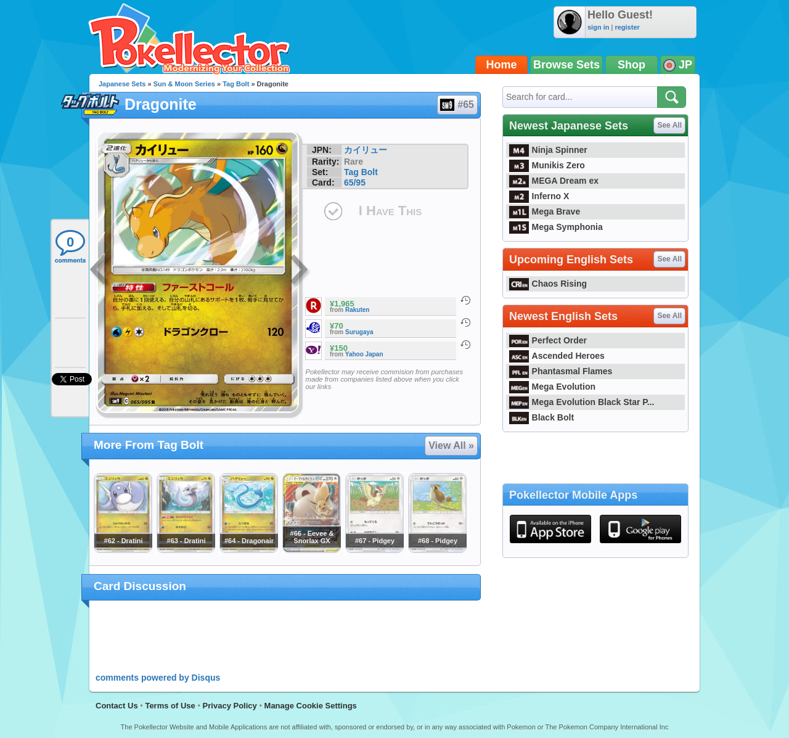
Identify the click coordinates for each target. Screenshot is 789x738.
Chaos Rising (548, 284)
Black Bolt (541, 417)
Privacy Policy (230, 705)
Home (501, 65)
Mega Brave (544, 211)
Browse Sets (566, 65)
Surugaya (359, 332)
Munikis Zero (547, 165)
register (627, 27)
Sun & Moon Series (184, 84)
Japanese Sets (122, 84)
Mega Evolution (552, 387)
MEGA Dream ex (554, 181)
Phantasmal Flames (560, 371)
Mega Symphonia (556, 227)
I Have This (390, 210)
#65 (456, 105)
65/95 (355, 182)
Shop (631, 65)
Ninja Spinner (548, 150)
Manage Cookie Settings (310, 705)
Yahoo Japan (364, 354)
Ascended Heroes (557, 356)
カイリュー (365, 150)
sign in (598, 27)
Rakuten (357, 309)
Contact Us (117, 705)
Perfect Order (548, 340)
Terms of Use (170, 705)
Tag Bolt (236, 84)
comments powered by (158, 678)
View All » (451, 445)
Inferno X (539, 196)
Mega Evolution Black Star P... (582, 402)
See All (669, 125)
